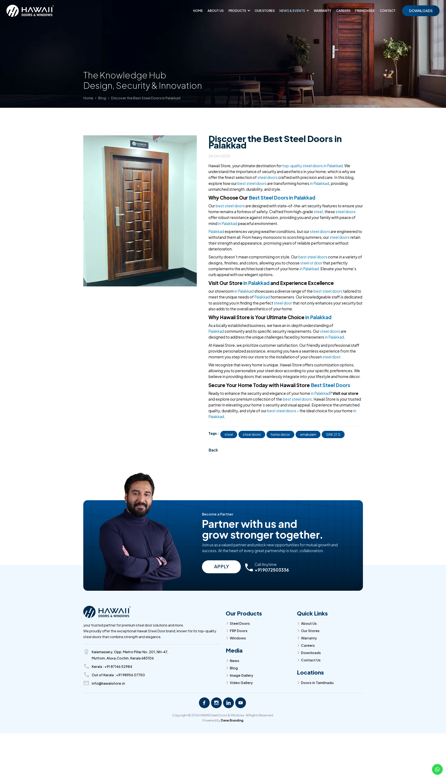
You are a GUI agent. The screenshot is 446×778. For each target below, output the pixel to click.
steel (318, 211)
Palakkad (216, 231)
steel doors (267, 177)
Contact (388, 10)
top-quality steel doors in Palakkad (312, 165)
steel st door (311, 263)
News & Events (292, 10)
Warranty (322, 10)
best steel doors (251, 183)
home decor (280, 434)
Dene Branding (232, 720)
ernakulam (308, 434)
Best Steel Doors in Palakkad (282, 198)
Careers (343, 10)
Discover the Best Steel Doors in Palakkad (145, 98)
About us (216, 10)
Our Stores (265, 10)
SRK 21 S (333, 434)
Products (237, 10)
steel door (283, 303)
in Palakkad (319, 183)
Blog (102, 98)
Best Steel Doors (330, 385)
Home (198, 10)
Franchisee (365, 10)
